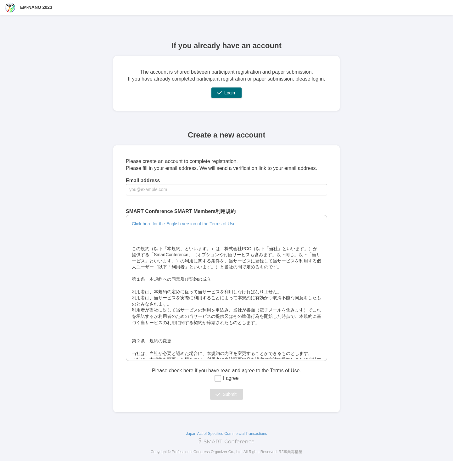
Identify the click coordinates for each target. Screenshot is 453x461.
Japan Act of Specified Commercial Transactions (226, 433)
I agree (226, 378)
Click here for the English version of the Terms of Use (184, 223)
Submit (230, 394)
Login (229, 92)
